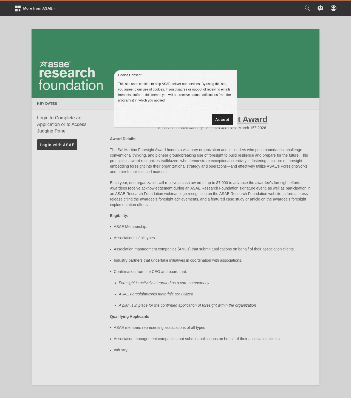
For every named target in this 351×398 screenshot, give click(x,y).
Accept (222, 119)
